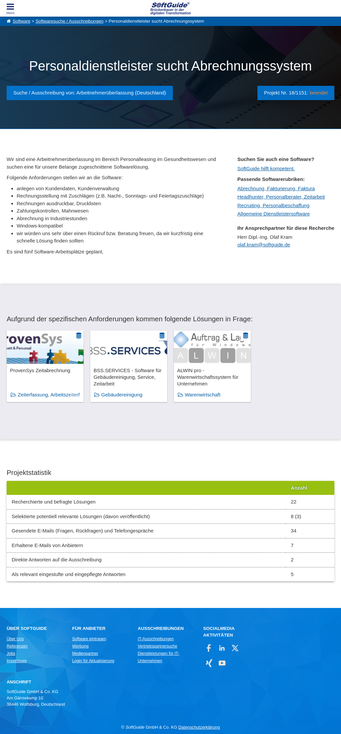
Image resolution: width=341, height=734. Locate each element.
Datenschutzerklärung (199, 727)
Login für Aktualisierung (93, 661)
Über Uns (15, 639)
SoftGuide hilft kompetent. (266, 168)
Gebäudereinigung (121, 394)
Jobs (11, 653)
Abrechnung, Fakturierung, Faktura (276, 188)
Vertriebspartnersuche (157, 646)
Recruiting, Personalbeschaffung (273, 205)
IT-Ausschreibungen (156, 639)
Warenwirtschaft (202, 394)
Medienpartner (85, 653)
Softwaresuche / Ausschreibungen (70, 21)
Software (21, 21)
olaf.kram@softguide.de (263, 244)
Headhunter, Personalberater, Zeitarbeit (281, 197)
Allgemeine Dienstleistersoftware (273, 214)
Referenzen (17, 646)
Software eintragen (89, 639)
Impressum (17, 661)
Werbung (80, 646)
